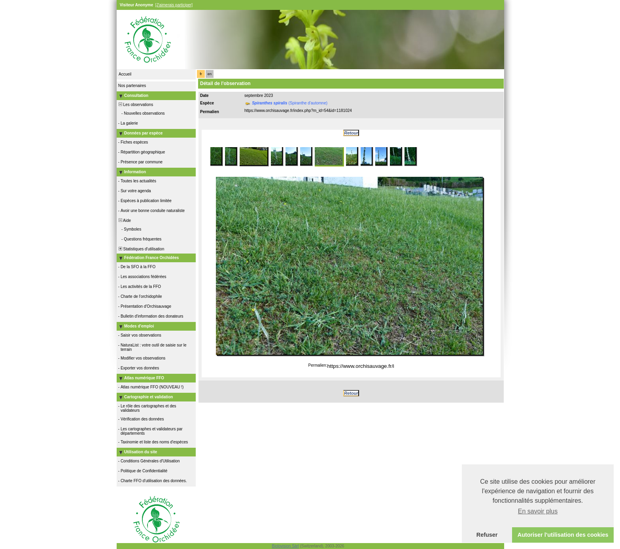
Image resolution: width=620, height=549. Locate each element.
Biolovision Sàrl (285, 546)
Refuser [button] (487, 535)
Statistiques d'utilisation (140, 249)
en (210, 74)
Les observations (135, 104)
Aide (124, 220)
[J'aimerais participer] (174, 5)
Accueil (125, 74)
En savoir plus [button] (538, 511)
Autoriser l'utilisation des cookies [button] (563, 535)
